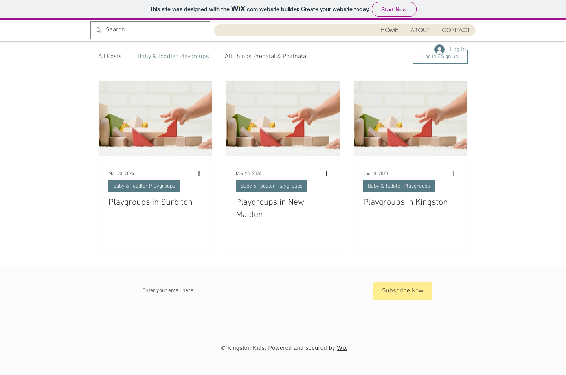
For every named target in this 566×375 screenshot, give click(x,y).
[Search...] (149, 30)
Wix (342, 348)
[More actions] (201, 173)
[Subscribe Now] (402, 291)
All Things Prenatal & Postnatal (266, 57)
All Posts (110, 57)
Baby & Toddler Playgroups (173, 57)
